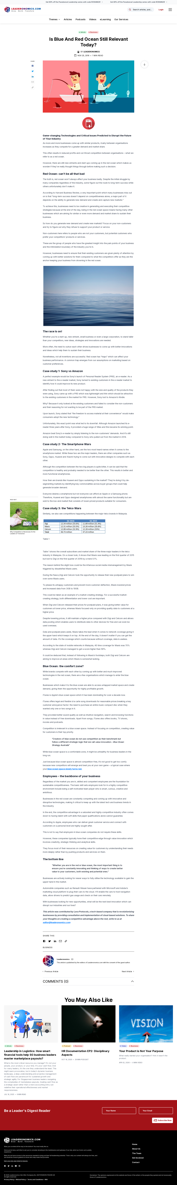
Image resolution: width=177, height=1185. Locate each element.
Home (134, 1144)
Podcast (66, 1046)
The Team (136, 1153)
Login (161, 9)
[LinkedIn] (12, 1166)
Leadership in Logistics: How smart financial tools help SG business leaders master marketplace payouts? (30, 1054)
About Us (136, 1149)
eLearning (105, 19)
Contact (136, 1162)
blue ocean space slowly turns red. (64, 769)
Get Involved (137, 1158)
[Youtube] (16, 1166)
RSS (46, 1179)
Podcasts (80, 19)
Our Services (121, 19)
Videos (92, 19)
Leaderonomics (92, 52)
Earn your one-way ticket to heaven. (16, 1161)
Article (82, 32)
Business (93, 32)
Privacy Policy (9, 1179)
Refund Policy (21, 1179)
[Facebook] (5, 1166)
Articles (68, 19)
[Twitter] (8, 1166)
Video (123, 1046)
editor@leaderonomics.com (56, 922)
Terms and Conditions (35, 1179)
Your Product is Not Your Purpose (141, 1051)
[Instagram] (19, 1166)
